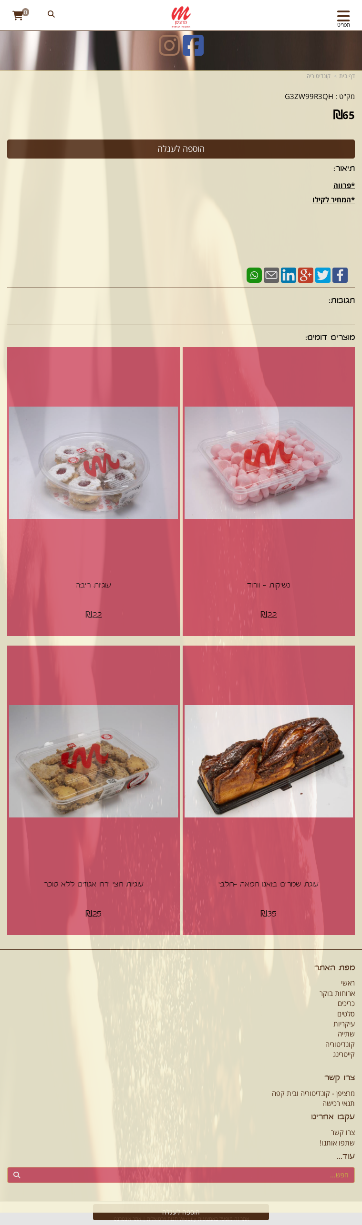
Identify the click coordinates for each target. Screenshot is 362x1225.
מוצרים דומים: (330, 338)
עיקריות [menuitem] (344, 1023)
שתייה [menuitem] (346, 1033)
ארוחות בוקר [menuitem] (337, 993)
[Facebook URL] (193, 51)
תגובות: (342, 301)
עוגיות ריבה (93, 586)
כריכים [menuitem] (346, 1003)
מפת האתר (334, 968)
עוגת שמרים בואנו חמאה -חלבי (268, 885)
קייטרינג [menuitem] (344, 1054)
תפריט (343, 24)
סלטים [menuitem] (346, 1013)
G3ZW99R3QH (309, 96)
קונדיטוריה (319, 76)
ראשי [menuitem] (348, 982)
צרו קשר (339, 1078)
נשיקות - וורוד (268, 586)
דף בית (347, 76)
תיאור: (344, 169)
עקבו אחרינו (333, 1117)
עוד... (346, 1157)
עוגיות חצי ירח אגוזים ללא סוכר (93, 885)
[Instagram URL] (169, 51)
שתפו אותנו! (337, 1142)
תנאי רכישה (338, 1103)
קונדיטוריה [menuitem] (340, 1044)
